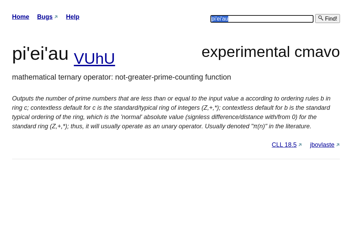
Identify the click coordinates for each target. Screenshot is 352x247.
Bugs (45, 16)
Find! (327, 18)
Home (20, 16)
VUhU (94, 58)
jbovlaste (322, 144)
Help (72, 16)
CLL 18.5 (284, 144)
